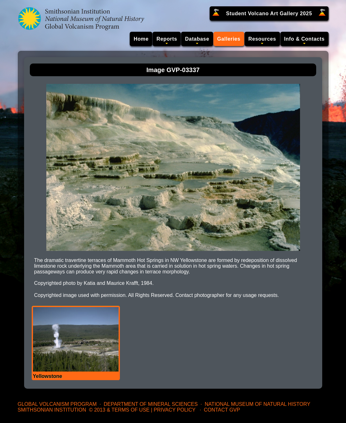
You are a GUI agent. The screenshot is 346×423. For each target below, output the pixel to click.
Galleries (228, 39)
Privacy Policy (175, 410)
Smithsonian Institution (52, 410)
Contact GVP (222, 410)
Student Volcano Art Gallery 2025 (269, 13)
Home (141, 39)
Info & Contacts (304, 39)
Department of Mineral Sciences (151, 404)
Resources (262, 39)
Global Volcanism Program (57, 404)
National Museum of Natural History (257, 404)
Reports (166, 39)
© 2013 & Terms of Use (119, 410)
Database (197, 39)
